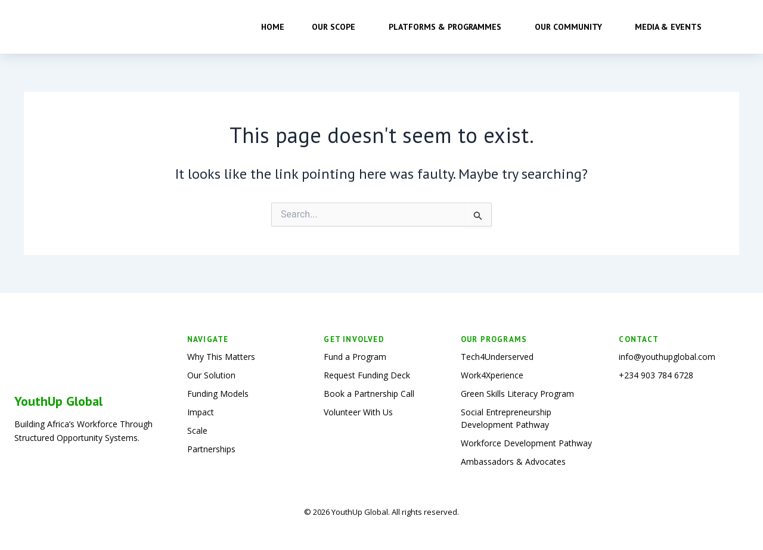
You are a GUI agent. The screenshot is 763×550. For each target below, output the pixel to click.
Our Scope (336, 27)
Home (272, 26)
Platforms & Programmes (448, 27)
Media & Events (671, 27)
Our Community (571, 27)
